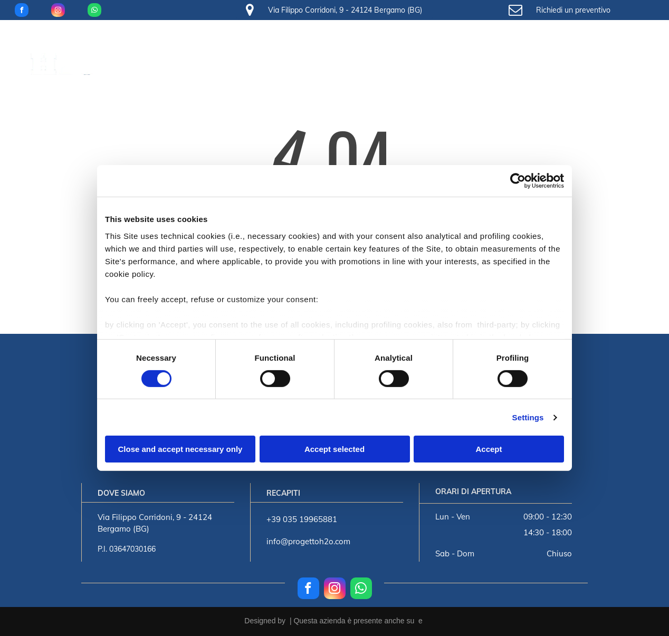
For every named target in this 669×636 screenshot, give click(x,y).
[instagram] (58, 11)
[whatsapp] (94, 11)
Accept (488, 449)
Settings (528, 417)
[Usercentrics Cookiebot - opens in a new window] (518, 181)
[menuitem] (141, 47)
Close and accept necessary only (180, 449)
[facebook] (21, 11)
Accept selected (334, 449)
